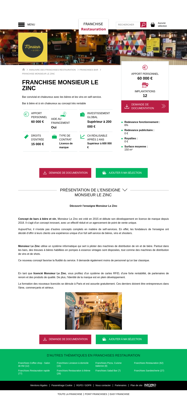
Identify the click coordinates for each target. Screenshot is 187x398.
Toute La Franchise (69, 394)
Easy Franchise (120, 394)
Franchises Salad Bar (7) (108, 370)
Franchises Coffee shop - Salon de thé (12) (34, 364)
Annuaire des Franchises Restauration (52, 70)
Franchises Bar (89, 70)
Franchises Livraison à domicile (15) (72, 364)
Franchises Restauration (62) (148, 363)
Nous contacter (103, 385)
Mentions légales (38, 385)
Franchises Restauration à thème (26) (73, 372)
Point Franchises (96, 394)
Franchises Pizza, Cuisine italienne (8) (108, 364)
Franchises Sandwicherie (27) (149, 370)
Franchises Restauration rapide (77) (34, 372)
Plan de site (136, 385)
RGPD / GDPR (83, 385)
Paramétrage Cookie (61, 385)
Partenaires (120, 385)
